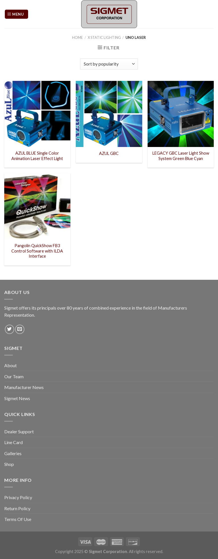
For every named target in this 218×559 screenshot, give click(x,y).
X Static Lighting (104, 37)
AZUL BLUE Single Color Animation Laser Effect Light (37, 156)
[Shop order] (109, 64)
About (10, 365)
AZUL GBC (109, 153)
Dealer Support (19, 431)
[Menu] (16, 14)
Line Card (13, 442)
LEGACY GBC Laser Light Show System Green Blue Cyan (180, 156)
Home (77, 37)
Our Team (14, 376)
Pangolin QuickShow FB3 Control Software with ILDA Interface (37, 251)
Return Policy (17, 508)
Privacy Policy (18, 497)
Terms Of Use (17, 519)
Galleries (13, 453)
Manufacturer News (24, 387)
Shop (9, 464)
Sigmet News (17, 398)
